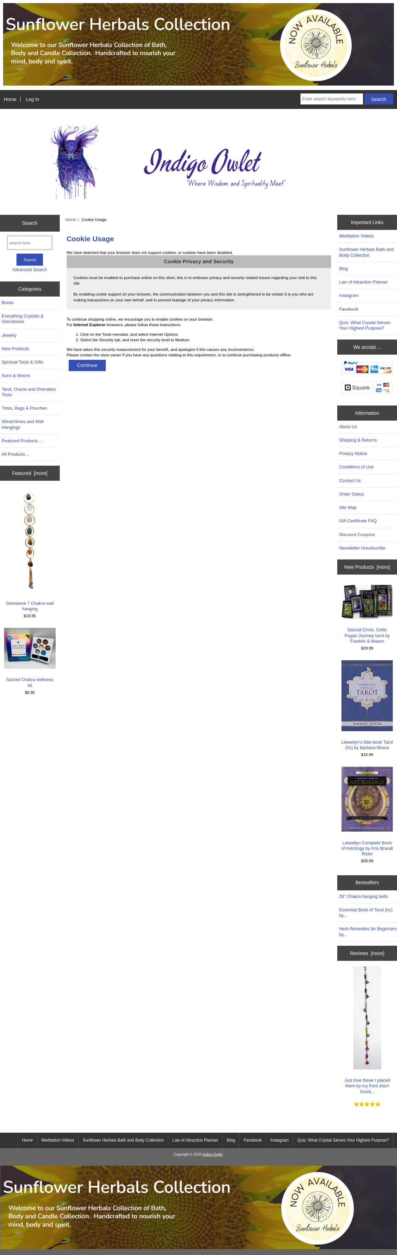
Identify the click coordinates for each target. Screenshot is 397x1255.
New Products (15, 348)
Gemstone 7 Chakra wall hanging (30, 550)
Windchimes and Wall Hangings (23, 424)
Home (10, 99)
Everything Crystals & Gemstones (23, 318)
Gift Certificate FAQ (358, 520)
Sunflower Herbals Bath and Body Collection (366, 252)
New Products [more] (367, 567)
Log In (32, 99)
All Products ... (16, 454)
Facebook (348, 309)
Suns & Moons (16, 375)
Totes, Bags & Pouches (24, 408)
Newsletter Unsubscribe (362, 548)
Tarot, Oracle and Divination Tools (29, 392)
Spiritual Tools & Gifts (22, 362)
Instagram (349, 295)
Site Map (347, 507)
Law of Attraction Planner (363, 282)
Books (8, 302)
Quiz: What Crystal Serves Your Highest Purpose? (364, 325)
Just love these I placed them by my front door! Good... (367, 1030)
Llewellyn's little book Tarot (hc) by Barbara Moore (367, 705)
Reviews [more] (367, 953)
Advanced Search (29, 269)
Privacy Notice (353, 453)
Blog (343, 268)
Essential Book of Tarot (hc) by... (366, 912)
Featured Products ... (22, 440)
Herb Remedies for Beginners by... (368, 931)
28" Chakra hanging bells (363, 896)
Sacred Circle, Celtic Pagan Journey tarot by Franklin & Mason (367, 614)
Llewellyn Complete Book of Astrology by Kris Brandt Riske (367, 811)
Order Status (351, 494)
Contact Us (350, 480)
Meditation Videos (356, 235)
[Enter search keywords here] (331, 98)
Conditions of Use (356, 466)
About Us (348, 426)
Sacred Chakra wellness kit (30, 658)
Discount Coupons (357, 534)
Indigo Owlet (213, 1154)
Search (29, 223)
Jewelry (9, 335)
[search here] (30, 242)
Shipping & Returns (358, 440)
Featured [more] (29, 473)
